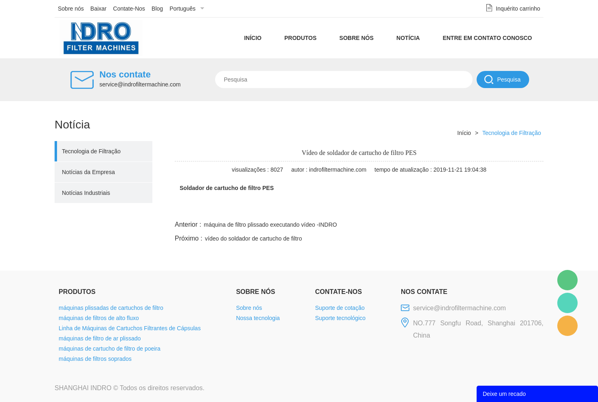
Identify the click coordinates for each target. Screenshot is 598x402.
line (419, 209)
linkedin (529, 209)
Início (253, 38)
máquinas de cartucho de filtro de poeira (109, 348)
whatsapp (463, 209)
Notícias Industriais (86, 193)
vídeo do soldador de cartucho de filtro (253, 238)
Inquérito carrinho (518, 8)
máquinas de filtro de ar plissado (100, 338)
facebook (397, 209)
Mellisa (567, 303)
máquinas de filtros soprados (95, 359)
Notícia (408, 38)
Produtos (300, 38)
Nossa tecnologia (257, 318)
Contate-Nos (129, 8)
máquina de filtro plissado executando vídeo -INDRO (270, 224)
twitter (441, 209)
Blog (157, 8)
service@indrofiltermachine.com (139, 84)
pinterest (485, 209)
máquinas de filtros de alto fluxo (99, 318)
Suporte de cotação (340, 308)
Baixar (98, 8)
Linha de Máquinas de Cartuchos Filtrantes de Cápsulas (130, 328)
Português (182, 8)
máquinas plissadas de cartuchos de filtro (111, 308)
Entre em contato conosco (487, 38)
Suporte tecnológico (340, 318)
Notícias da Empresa (88, 172)
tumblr (507, 209)
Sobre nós (71, 8)
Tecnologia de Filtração (91, 151)
